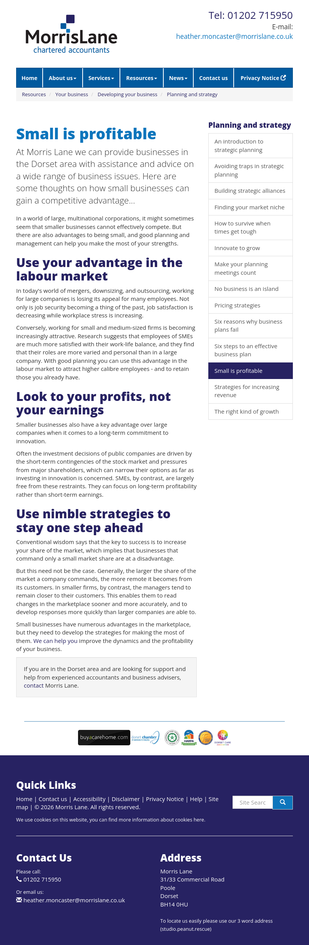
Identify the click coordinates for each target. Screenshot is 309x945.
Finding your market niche (249, 207)
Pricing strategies (237, 305)
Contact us (213, 78)
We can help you (55, 640)
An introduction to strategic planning (238, 145)
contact (34, 685)
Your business (71, 94)
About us (62, 78)
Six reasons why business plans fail (248, 325)
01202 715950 (42, 879)
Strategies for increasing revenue (246, 391)
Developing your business (127, 94)
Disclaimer (125, 799)
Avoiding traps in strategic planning (249, 170)
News (178, 78)
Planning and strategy (192, 94)
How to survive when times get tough (242, 227)
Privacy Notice (263, 78)
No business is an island (246, 288)
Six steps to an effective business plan (245, 350)
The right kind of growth (246, 411)
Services (101, 78)
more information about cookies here (161, 819)
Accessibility (89, 799)
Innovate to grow (237, 248)
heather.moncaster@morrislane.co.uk (234, 36)
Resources (141, 78)
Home (29, 78)
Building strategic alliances (249, 190)
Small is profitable (238, 370)
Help (196, 799)
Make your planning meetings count (241, 268)
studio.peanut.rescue (186, 928)
